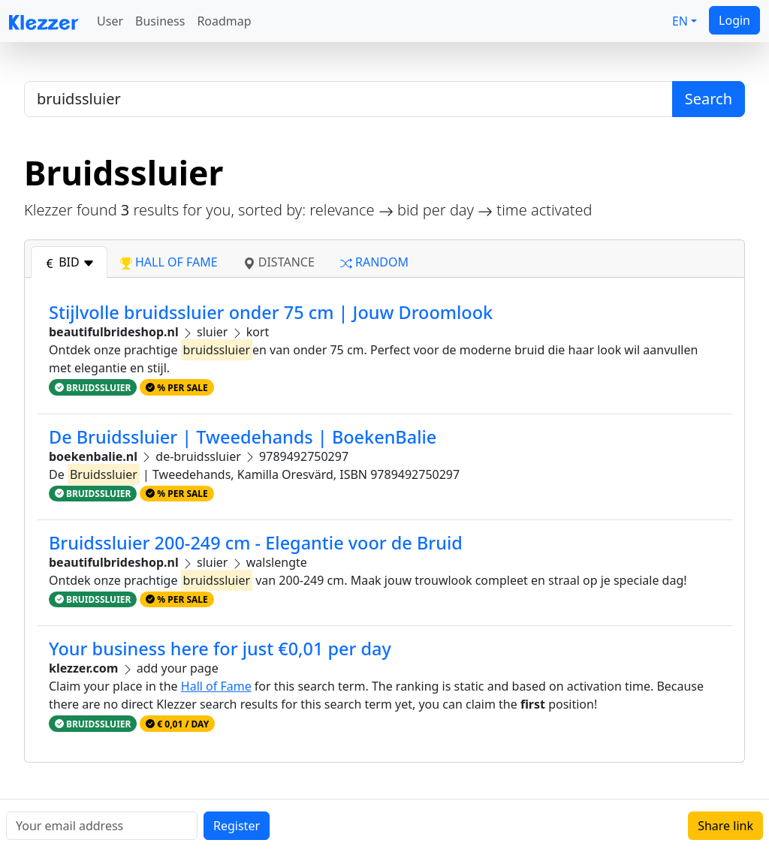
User (110, 21)
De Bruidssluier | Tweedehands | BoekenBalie (242, 437)
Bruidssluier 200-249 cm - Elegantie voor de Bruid (256, 543)
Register (236, 825)
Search (708, 99)
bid (69, 262)
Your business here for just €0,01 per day (220, 649)
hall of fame (169, 262)
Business (160, 21)
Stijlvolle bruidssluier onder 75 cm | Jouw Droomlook (271, 312)
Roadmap (224, 21)
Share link (725, 825)
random (374, 262)
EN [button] (680, 21)
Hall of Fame (216, 686)
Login (734, 20)
